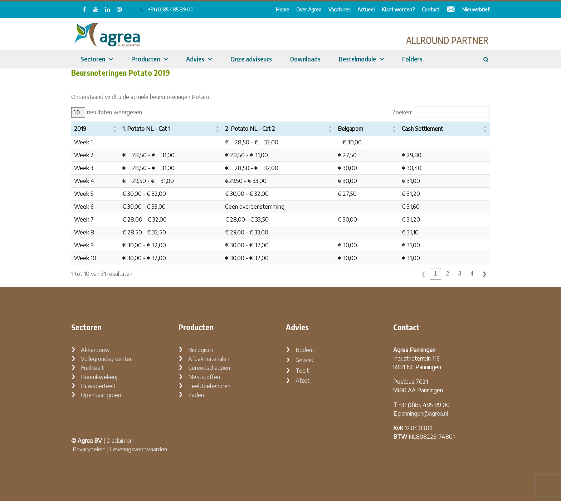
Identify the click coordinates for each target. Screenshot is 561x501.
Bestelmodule (357, 59)
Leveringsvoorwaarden (138, 449)
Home (282, 9)
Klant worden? (398, 9)
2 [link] (447, 274)
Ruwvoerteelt (98, 386)
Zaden (196, 394)
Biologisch (200, 349)
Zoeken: (402, 112)
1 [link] (435, 274)
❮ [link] (423, 274)
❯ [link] (484, 274)
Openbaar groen (101, 394)
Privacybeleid (89, 449)
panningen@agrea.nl (423, 413)
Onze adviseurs (251, 59)
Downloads (305, 59)
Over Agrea (308, 9)
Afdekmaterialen (208, 358)
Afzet (302, 380)
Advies (195, 59)
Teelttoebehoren (209, 386)
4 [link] (472, 274)
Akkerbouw (95, 349)
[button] (114, 128)
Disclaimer (119, 440)
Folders (412, 59)
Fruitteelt (92, 367)
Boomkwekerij (99, 377)
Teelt (302, 370)
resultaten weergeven (114, 112)
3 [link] (460, 274)
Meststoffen (204, 377)
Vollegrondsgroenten (107, 358)
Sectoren (93, 59)
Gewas (304, 360)
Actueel (366, 9)
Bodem (305, 349)
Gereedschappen (209, 367)
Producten (145, 59)
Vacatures (339, 9)
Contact (430, 9)
